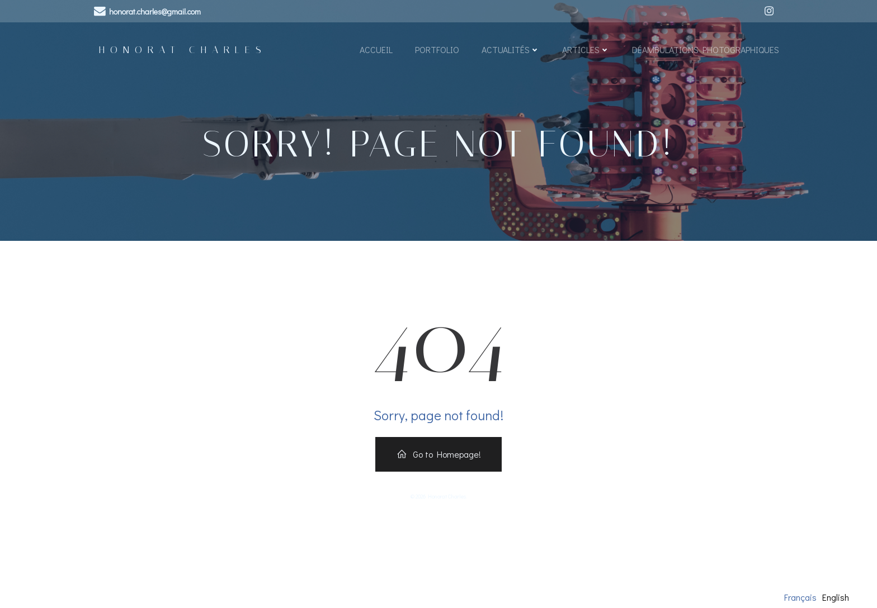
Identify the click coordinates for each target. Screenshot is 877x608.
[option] (836, 597)
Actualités (510, 52)
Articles (585, 52)
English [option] (835, 597)
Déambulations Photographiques (705, 52)
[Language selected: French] (819, 596)
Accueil (375, 52)
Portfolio (436, 52)
